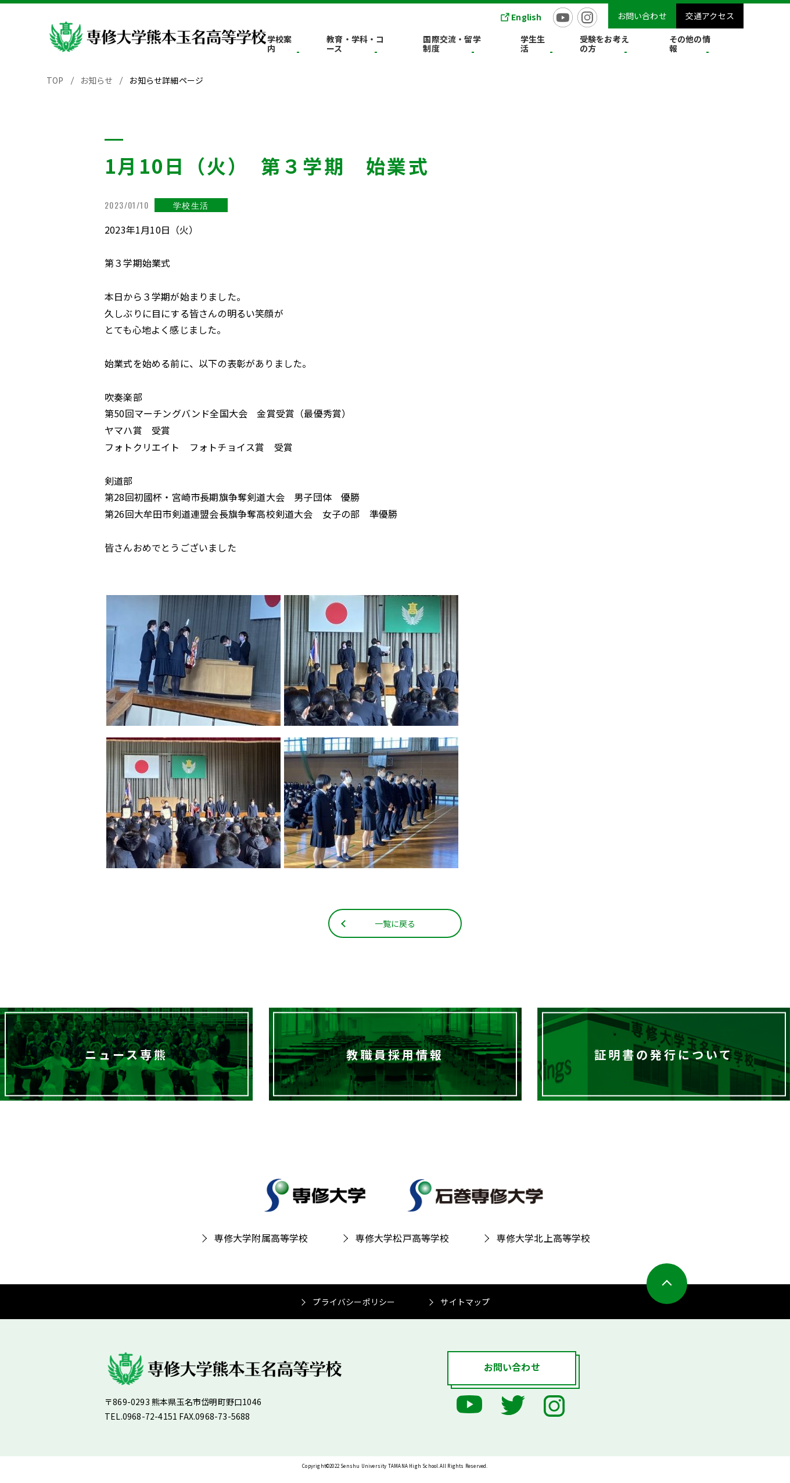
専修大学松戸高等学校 (403, 1246)
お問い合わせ (642, 16)
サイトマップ (465, 1310)
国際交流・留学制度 (503, 46)
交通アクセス (709, 16)
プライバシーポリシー (354, 1310)
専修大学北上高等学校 (544, 1246)
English (526, 17)
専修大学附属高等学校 (261, 1246)
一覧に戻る (395, 931)
